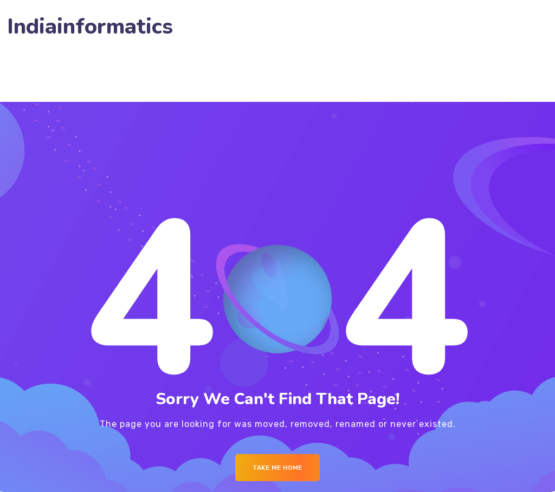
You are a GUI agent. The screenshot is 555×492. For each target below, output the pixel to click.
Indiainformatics (90, 26)
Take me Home (277, 467)
